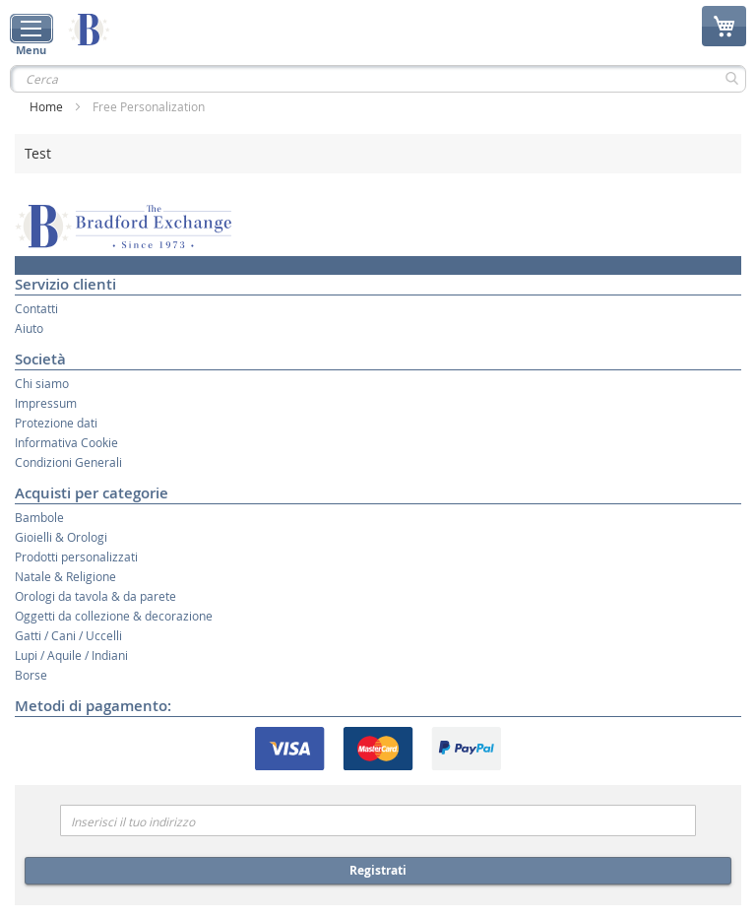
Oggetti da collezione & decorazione (114, 615)
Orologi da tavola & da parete (95, 596)
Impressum (46, 403)
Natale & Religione (65, 576)
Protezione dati (56, 422)
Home (48, 106)
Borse (31, 675)
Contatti (36, 308)
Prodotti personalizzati (76, 556)
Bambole (39, 517)
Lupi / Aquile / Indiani (71, 655)
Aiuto (29, 328)
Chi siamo (42, 383)
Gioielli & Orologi (61, 537)
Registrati (378, 870)
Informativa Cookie (66, 442)
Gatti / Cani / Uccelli (68, 635)
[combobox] (378, 79)
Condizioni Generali (68, 462)
